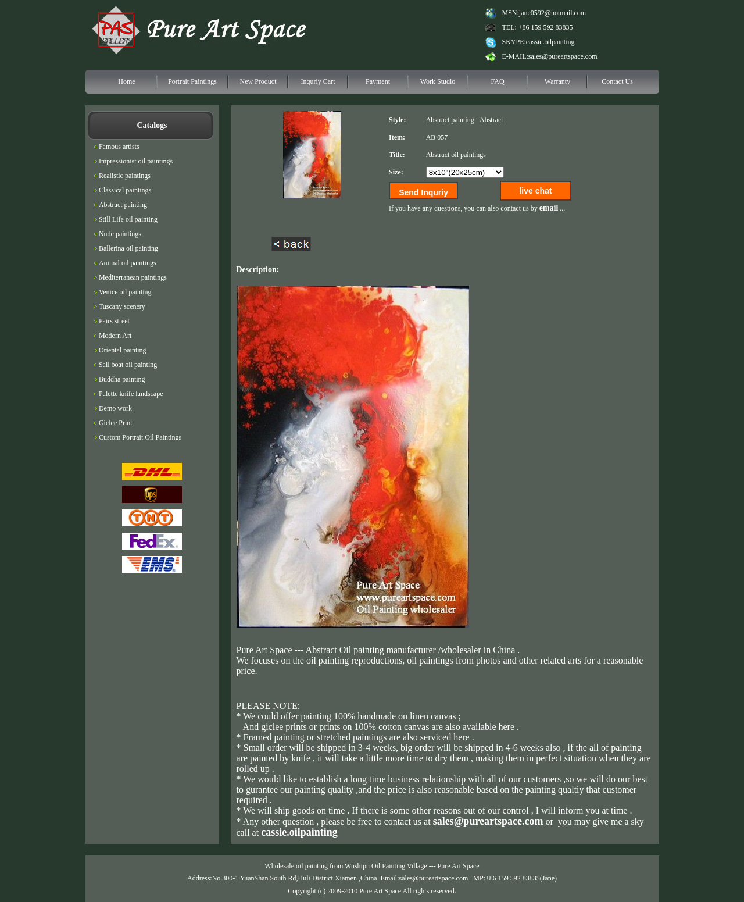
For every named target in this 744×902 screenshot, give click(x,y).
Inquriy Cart (318, 81)
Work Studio (438, 81)
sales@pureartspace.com (563, 56)
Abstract (491, 120)
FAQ (497, 81)
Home (126, 81)
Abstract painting (450, 120)
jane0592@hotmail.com (552, 13)
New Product (258, 81)
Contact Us (617, 81)
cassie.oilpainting (550, 42)
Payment (378, 81)
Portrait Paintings (192, 81)
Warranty (557, 81)
